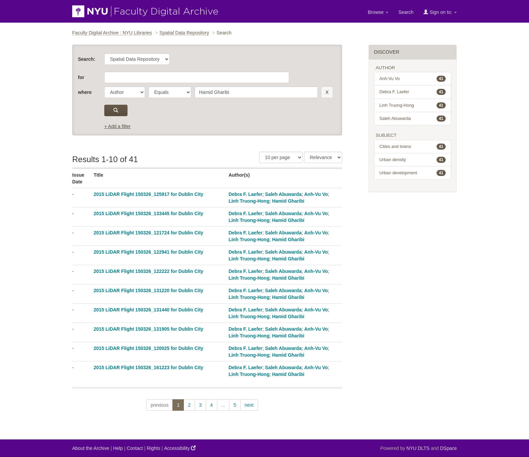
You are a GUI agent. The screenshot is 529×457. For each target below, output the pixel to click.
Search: (86, 59)
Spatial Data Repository (184, 32)
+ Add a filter (117, 126)
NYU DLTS (418, 448)
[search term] (256, 92)
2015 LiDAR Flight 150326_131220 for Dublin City (148, 290)
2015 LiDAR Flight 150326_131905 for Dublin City (148, 329)
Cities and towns (413, 147)
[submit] (116, 110)
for (81, 77)
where (84, 92)
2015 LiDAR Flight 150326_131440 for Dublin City (148, 309)
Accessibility (180, 448)
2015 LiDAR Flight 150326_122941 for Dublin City (148, 252)
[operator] (169, 92)
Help (118, 448)
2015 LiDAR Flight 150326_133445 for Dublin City (148, 213)
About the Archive (90, 448)
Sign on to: (440, 12)
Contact (135, 448)
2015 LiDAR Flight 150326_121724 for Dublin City (148, 232)
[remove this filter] (327, 92)
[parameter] (124, 92)
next (249, 405)
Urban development (413, 173)
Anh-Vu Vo (316, 194)
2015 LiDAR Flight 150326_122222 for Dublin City (148, 271)
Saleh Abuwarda (283, 194)
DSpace (448, 448)
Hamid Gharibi (288, 201)
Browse (378, 12)
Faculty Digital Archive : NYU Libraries (112, 32)
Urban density (413, 160)
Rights (153, 448)
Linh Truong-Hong (248, 201)
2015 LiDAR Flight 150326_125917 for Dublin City (148, 194)
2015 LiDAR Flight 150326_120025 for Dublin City (148, 348)
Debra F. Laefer (245, 194)
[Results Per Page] (281, 157)
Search (405, 12)
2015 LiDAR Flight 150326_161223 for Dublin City (148, 367)
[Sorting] (323, 157)
